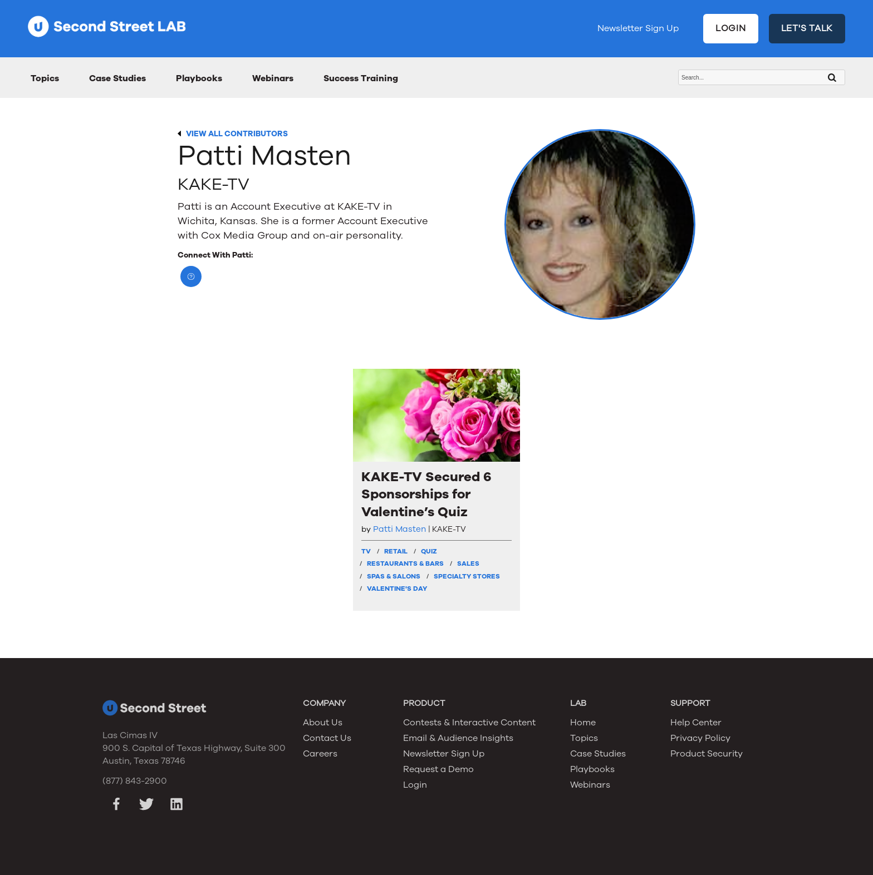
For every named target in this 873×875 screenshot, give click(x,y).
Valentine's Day (397, 588)
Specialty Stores (467, 576)
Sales (468, 563)
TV (366, 551)
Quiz (429, 551)
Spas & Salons (393, 576)
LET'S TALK (807, 28)
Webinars (272, 78)
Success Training (360, 78)
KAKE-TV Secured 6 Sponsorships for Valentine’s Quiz (426, 494)
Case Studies (117, 78)
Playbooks (199, 78)
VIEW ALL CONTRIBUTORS (237, 133)
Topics (45, 78)
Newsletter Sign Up (638, 28)
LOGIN (730, 28)
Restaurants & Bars (405, 563)
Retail (396, 551)
